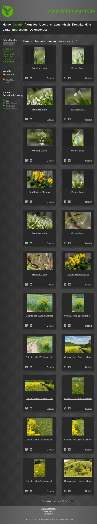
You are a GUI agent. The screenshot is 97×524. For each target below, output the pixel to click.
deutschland (12, 108)
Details (50, 78)
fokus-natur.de (71, 11)
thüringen (10, 106)
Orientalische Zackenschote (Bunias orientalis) (27, 325)
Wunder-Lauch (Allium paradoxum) (27, 78)
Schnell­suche (10, 40)
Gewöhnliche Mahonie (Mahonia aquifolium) (27, 201)
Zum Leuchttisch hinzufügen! (31, 78)
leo (7, 100)
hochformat (11, 103)
